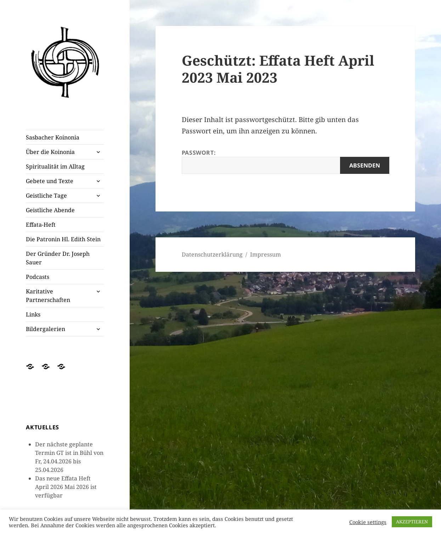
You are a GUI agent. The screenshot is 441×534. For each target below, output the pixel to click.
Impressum (265, 254)
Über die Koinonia (50, 152)
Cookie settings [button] (367, 522)
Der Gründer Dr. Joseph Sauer (58, 258)
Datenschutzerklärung (212, 254)
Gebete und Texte (49, 181)
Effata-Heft (41, 225)
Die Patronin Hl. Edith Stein (63, 239)
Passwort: (285, 161)
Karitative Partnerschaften (48, 295)
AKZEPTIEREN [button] (412, 521)
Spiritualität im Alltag (55, 166)
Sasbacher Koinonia (52, 137)
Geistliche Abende (50, 210)
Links (33, 314)
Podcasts (37, 277)
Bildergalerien (45, 329)
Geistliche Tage (46, 195)
